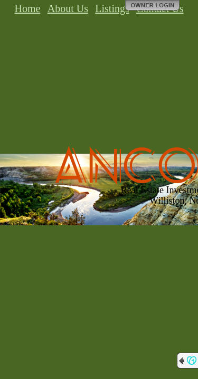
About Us (68, 8)
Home (27, 8)
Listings (112, 8)
